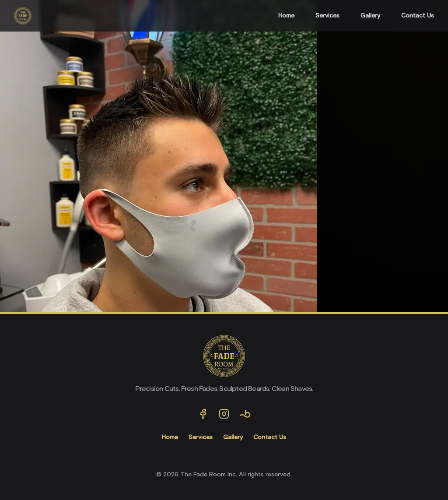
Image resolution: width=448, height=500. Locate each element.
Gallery (370, 16)
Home (286, 16)
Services (327, 16)
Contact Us (417, 16)
